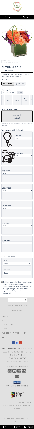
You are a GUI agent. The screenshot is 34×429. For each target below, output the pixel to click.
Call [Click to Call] (6, 427)
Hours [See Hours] (28, 427)
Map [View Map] (17, 427)
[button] (17, 382)
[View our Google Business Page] (17, 344)
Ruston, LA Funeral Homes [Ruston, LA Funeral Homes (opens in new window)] (12, 402)
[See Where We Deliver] (17, 311)
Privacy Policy (9, 418)
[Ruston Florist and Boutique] (17, 12)
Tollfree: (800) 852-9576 (17, 361)
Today (20, 92)
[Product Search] (17, 300)
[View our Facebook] (13, 344)
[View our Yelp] (20, 344)
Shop (8, 17)
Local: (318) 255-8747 (17, 358)
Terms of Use (17, 421)
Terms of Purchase (22, 418)
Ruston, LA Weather (8, 412)
